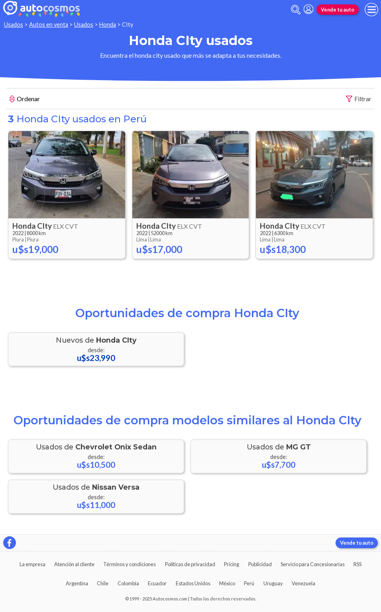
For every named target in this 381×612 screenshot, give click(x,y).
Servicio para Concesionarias (313, 564)
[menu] (371, 9)
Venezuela (303, 583)
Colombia (128, 583)
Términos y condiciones (129, 564)
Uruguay (273, 583)
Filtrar (358, 99)
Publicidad (260, 564)
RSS (357, 564)
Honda (107, 24)
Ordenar (25, 99)
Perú (249, 583)
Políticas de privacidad (190, 564)
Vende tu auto (337, 9)
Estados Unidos (193, 583)
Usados (13, 24)
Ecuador (157, 583)
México (227, 583)
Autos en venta (48, 24)
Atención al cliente (74, 564)
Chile (102, 583)
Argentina (77, 583)
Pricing (231, 564)
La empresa (32, 564)
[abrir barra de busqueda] (295, 9)
